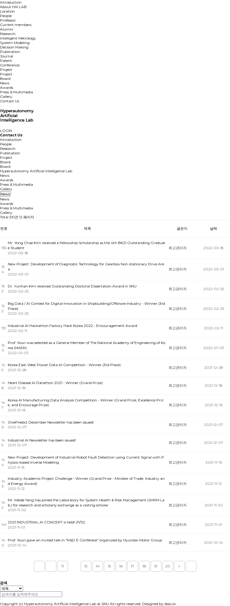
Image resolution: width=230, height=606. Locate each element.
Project (6, 69)
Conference (9, 65)
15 (109, 566)
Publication (10, 51)
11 (62, 566)
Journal (6, 56)
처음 (39, 566)
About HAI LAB (13, 6)
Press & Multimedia (16, 92)
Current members (15, 24)
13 (85, 566)
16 (120, 566)
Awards (6, 87)
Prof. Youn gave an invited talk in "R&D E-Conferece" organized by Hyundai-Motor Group (85, 540)
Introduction (11, 2)
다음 (179, 566)
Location (7, 11)
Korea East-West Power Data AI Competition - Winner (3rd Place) (64, 365)
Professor (8, 20)
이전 (51, 566)
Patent (6, 60)
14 (97, 566)
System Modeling (15, 42)
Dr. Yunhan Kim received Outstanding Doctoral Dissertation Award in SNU (72, 286)
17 (132, 566)
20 (167, 566)
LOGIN (6, 130)
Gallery (6, 96)
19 (156, 566)
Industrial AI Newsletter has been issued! (42, 440)
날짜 (213, 228)
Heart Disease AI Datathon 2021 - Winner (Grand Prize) (55, 382)
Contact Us (9, 101)
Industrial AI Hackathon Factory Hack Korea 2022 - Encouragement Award (72, 325)
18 (144, 566)
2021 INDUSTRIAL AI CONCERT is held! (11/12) (46, 522)
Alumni (6, 29)
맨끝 (191, 566)
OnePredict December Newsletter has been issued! (51, 422)
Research (8, 33)
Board (5, 78)
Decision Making (14, 47)
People (6, 15)
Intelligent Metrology (18, 38)
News (4, 83)
